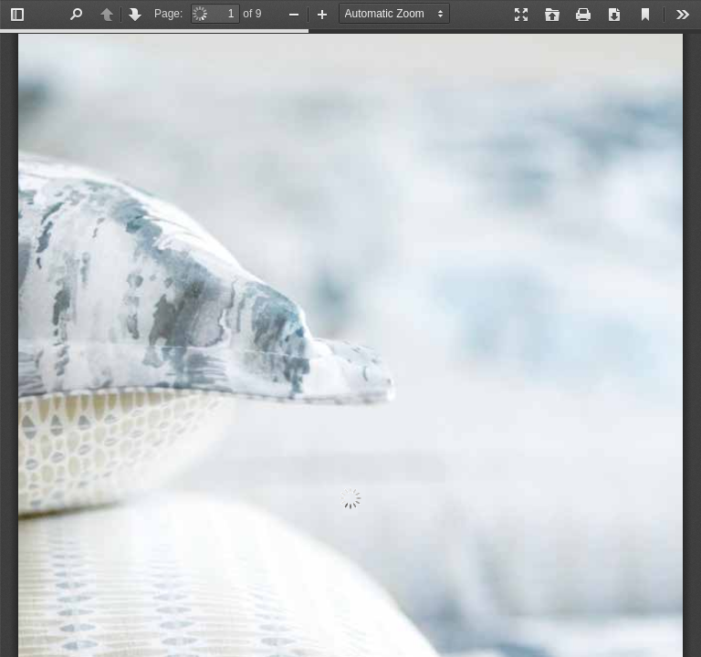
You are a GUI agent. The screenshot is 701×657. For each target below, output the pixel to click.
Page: (168, 13)
